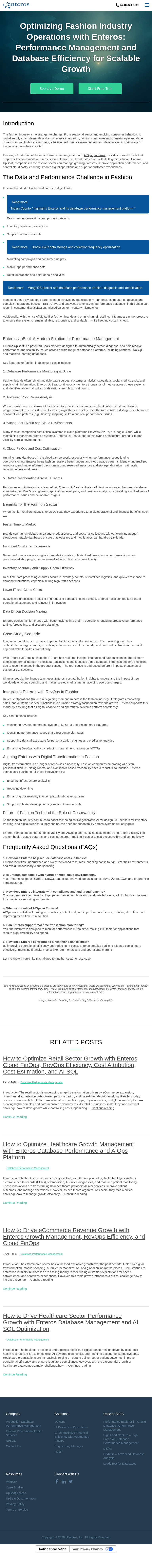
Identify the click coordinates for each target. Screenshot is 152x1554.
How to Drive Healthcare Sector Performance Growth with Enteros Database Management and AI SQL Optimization (70, 1322)
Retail (58, 1451)
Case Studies (15, 1487)
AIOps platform (76, 832)
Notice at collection (52, 1549)
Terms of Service (17, 1509)
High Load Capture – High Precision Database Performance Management (121, 1439)
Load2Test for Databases (119, 1463)
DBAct (107, 1448)
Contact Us (13, 1446)
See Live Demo (52, 88)
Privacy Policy (15, 1504)
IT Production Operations (71, 1427)
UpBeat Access (16, 1493)
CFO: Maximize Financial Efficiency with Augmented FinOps (72, 1436)
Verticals (11, 1481)
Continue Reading (15, 1117)
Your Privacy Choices (87, 1549)
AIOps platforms (94, 155)
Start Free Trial (100, 88)
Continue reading (103, 1108)
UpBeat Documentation (21, 1498)
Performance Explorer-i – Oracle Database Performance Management (124, 1425)
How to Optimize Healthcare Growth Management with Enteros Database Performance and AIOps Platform (68, 1150)
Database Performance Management (41, 1082)
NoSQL (11, 1440)
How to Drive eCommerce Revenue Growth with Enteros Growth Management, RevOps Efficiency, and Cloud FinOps (74, 1236)
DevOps (60, 1421)
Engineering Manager (69, 1446)
